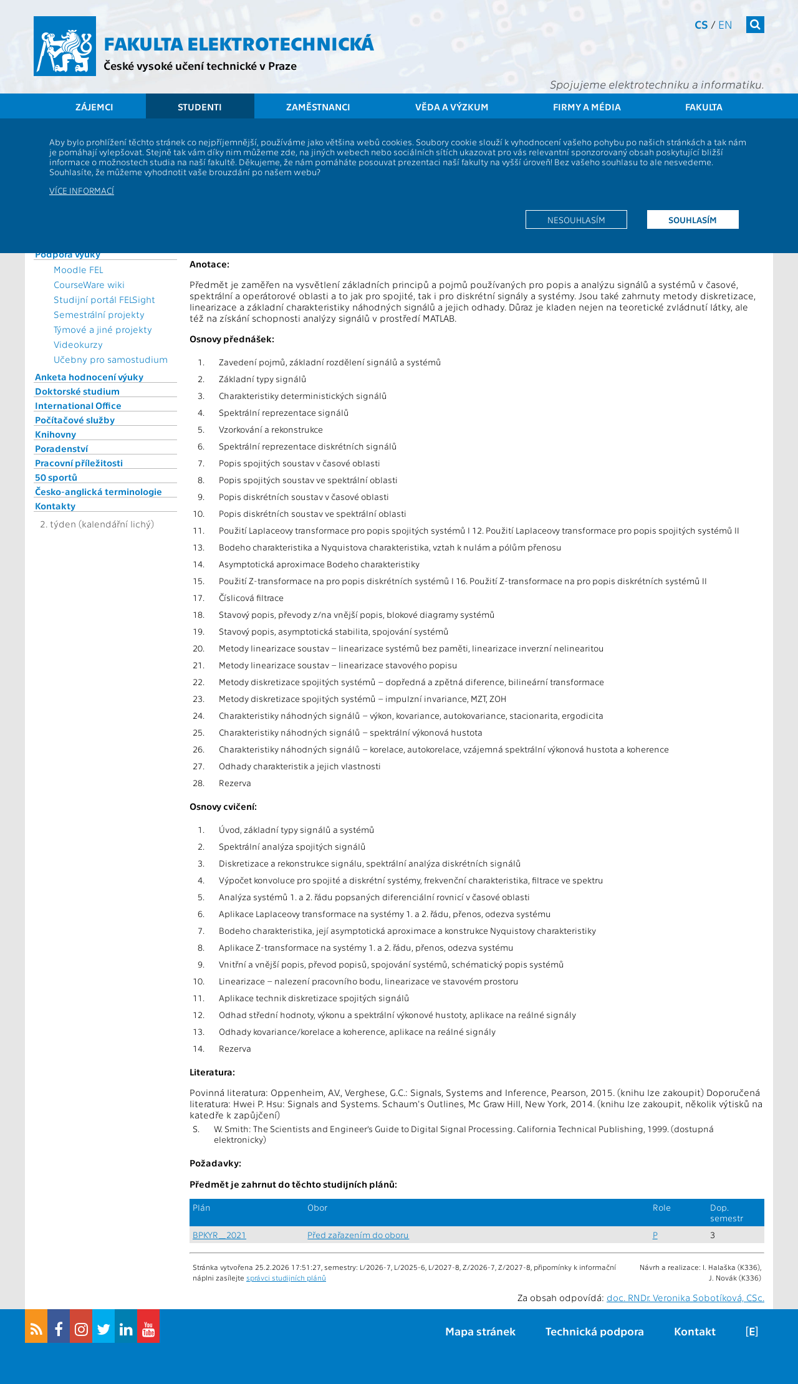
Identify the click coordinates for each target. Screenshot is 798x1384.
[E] (752, 1330)
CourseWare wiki (89, 284)
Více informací (81, 190)
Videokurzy (78, 344)
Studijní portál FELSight (104, 299)
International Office (78, 405)
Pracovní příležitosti (79, 462)
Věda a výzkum (452, 106)
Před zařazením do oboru (358, 1234)
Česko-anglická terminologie (98, 491)
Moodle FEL (78, 269)
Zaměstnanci (318, 106)
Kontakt (695, 1330)
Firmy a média (587, 106)
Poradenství (61, 448)
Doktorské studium (77, 390)
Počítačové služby (75, 419)
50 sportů (56, 477)
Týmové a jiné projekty (103, 329)
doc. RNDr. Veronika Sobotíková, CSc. (685, 1297)
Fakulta (704, 106)
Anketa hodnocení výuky (89, 376)
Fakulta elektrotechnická (238, 42)
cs (701, 24)
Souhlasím (692, 219)
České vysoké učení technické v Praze (200, 65)
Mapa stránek (480, 1330)
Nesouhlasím (576, 219)
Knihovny (55, 434)
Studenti (200, 106)
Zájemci (94, 106)
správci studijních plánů (286, 1277)
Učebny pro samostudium (111, 359)
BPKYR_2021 (219, 1234)
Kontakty (55, 505)
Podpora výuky (67, 253)
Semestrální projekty (99, 314)
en (725, 24)
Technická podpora (595, 1330)
